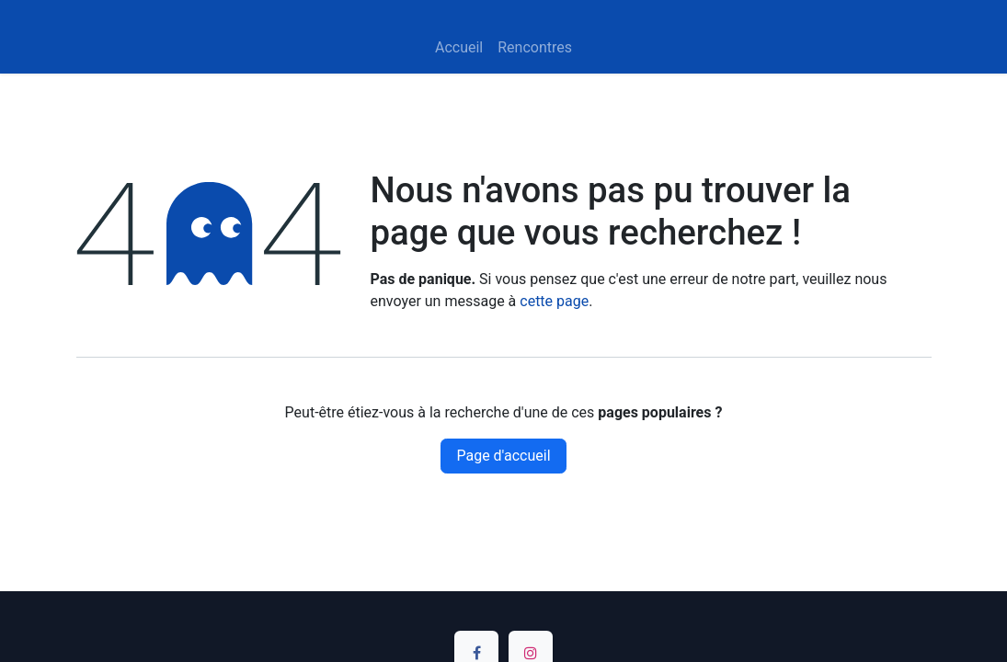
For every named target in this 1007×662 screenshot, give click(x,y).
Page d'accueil (503, 455)
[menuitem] (459, 47)
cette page (554, 301)
